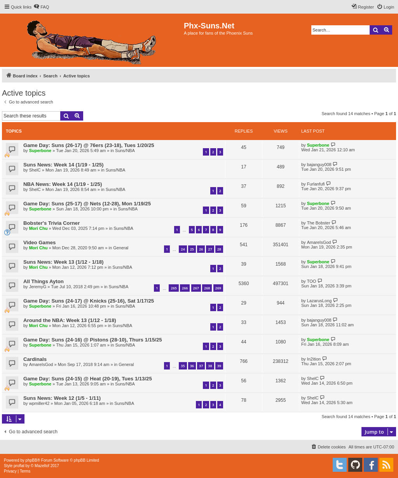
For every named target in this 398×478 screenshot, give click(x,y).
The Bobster (318, 223)
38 (210, 365)
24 (183, 249)
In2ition (314, 359)
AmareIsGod (319, 242)
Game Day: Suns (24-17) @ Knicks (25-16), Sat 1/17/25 (88, 301)
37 (201, 365)
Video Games (39, 242)
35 (183, 365)
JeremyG (38, 286)
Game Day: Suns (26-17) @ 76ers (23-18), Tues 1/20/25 (88, 145)
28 (219, 249)
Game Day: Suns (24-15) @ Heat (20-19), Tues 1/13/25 (87, 379)
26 (201, 249)
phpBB (31, 460)
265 (173, 288)
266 (185, 288)
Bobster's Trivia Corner (51, 223)
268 (207, 288)
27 (210, 249)
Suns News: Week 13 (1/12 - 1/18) (63, 262)
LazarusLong (319, 300)
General (120, 247)
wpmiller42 (39, 403)
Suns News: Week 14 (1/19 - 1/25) (63, 165)
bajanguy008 (319, 164)
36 (192, 365)
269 (218, 288)
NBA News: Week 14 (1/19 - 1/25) (62, 184)
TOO (311, 281)
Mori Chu (38, 228)
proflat (19, 466)
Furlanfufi (316, 184)
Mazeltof (42, 466)
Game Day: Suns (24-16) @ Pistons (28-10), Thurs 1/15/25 (92, 340)
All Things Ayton (43, 281)
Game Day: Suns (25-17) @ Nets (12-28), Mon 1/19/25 (87, 204)
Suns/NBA (125, 150)
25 (192, 249)
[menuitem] (41, 7)
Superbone (40, 150)
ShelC (35, 170)
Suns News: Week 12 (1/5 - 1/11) (62, 398)
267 (196, 288)
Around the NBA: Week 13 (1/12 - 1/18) (69, 320)
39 (219, 365)
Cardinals (35, 359)
